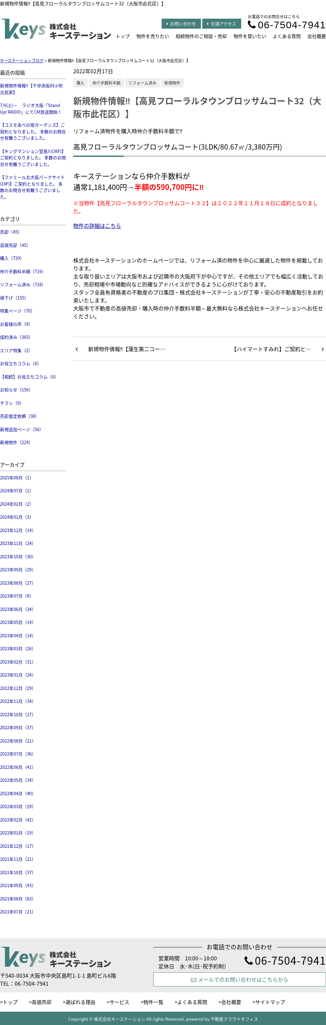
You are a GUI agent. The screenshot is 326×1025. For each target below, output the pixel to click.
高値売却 (42, 1002)
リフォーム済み (142, 83)
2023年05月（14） (18, 622)
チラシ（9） (12, 403)
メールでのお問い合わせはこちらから (239, 979)
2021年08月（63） (18, 898)
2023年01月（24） (18, 675)
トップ (123, 36)
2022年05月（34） (18, 780)
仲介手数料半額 (106, 83)
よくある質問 (287, 36)
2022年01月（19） (18, 832)
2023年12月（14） (18, 530)
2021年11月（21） (18, 859)
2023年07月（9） (17, 596)
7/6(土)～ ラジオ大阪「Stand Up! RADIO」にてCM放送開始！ (31, 108)
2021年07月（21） (18, 911)
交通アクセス (221, 23)
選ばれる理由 (80, 1002)
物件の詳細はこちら (97, 226)
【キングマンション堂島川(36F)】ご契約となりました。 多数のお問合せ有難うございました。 (33, 157)
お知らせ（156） (16, 389)
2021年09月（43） (18, 885)
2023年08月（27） (18, 583)
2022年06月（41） (18, 767)
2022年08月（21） (18, 741)
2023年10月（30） (18, 556)
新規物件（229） (16, 442)
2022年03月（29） (18, 806)
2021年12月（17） (18, 846)
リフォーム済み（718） (23, 284)
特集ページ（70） (17, 310)
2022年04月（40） (18, 793)
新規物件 (172, 83)
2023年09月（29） (18, 569)
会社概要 (316, 36)
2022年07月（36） (18, 754)
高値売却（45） (15, 245)
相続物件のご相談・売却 (201, 36)
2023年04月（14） (18, 635)
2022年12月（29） (18, 688)
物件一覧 (153, 1002)
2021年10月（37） (18, 872)
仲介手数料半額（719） (23, 271)
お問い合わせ (181, 23)
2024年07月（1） (17, 490)
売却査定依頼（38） (19, 416)
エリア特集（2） (16, 350)
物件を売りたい (152, 36)
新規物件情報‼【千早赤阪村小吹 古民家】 (31, 88)
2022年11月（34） (18, 701)
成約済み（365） (16, 337)
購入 (80, 83)
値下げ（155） (14, 297)
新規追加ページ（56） (22, 429)
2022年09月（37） (18, 727)
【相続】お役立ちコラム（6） (29, 376)
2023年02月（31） (18, 662)
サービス (119, 1002)
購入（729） (12, 258)
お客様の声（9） (16, 324)
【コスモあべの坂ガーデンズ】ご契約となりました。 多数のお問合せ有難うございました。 (33, 131)
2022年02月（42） (18, 819)
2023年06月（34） (18, 609)
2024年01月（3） (17, 517)
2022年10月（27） (18, 714)
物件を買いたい (250, 36)
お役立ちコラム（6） (20, 363)
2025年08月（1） (17, 477)
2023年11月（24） (18, 543)
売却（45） (11, 232)
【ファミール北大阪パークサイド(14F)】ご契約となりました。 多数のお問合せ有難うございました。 (32, 187)
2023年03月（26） (18, 648)
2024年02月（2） (17, 504)
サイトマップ (270, 1002)
